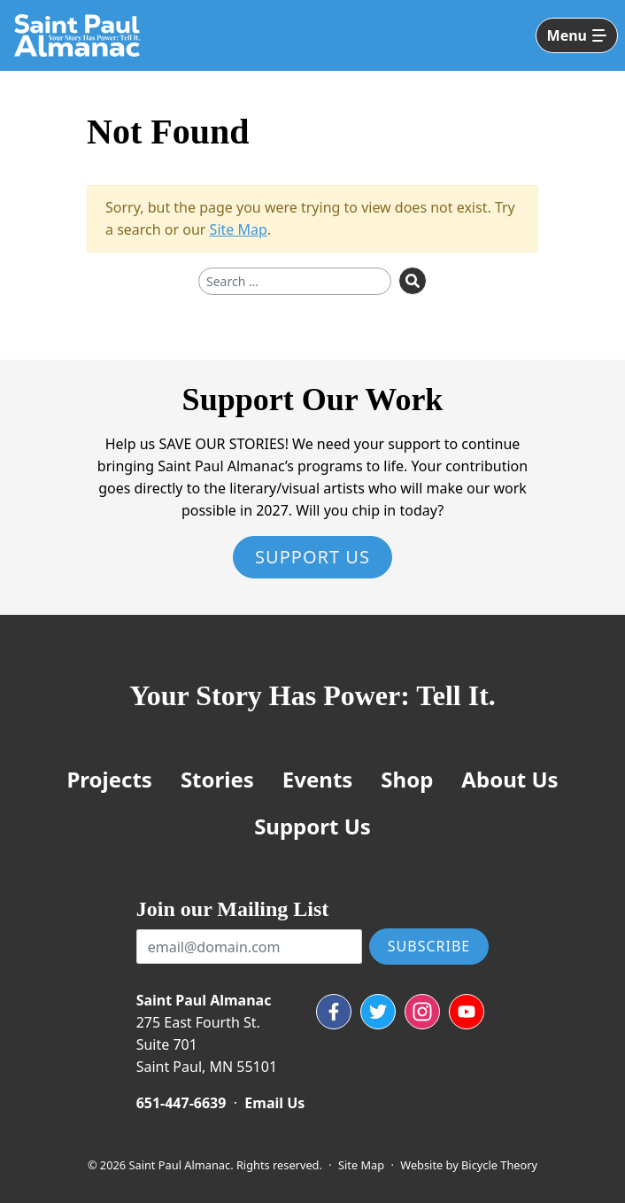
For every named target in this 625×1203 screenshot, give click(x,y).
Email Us (274, 1103)
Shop (407, 779)
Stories (217, 779)
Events (317, 779)
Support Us (312, 557)
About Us (509, 779)
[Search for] (294, 281)
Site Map (238, 229)
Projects (108, 779)
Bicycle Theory (499, 1165)
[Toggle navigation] (577, 35)
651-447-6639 (181, 1103)
